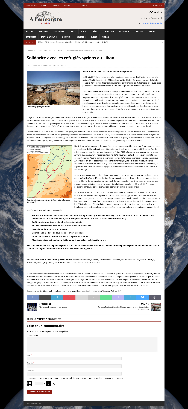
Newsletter (68, 6)
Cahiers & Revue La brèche (36, 6)
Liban (56, 65)
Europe (138, 31)
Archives (55, 6)
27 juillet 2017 (34, 65)
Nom (29, 355)
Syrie (61, 65)
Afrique (43, 31)
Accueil (30, 31)
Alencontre (47, 65)
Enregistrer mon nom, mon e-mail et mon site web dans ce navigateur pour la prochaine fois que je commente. (76, 378)
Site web (30, 370)
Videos (105, 37)
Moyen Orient (48, 37)
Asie (73, 31)
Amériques (58, 31)
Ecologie (109, 31)
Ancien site (83, 6)
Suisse (94, 37)
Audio (84, 31)
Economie (124, 31)
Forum (151, 31)
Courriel (30, 362)
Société (80, 37)
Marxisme (31, 37)
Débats (96, 31)
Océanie (66, 37)
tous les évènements (152, 23)
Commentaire (32, 335)
